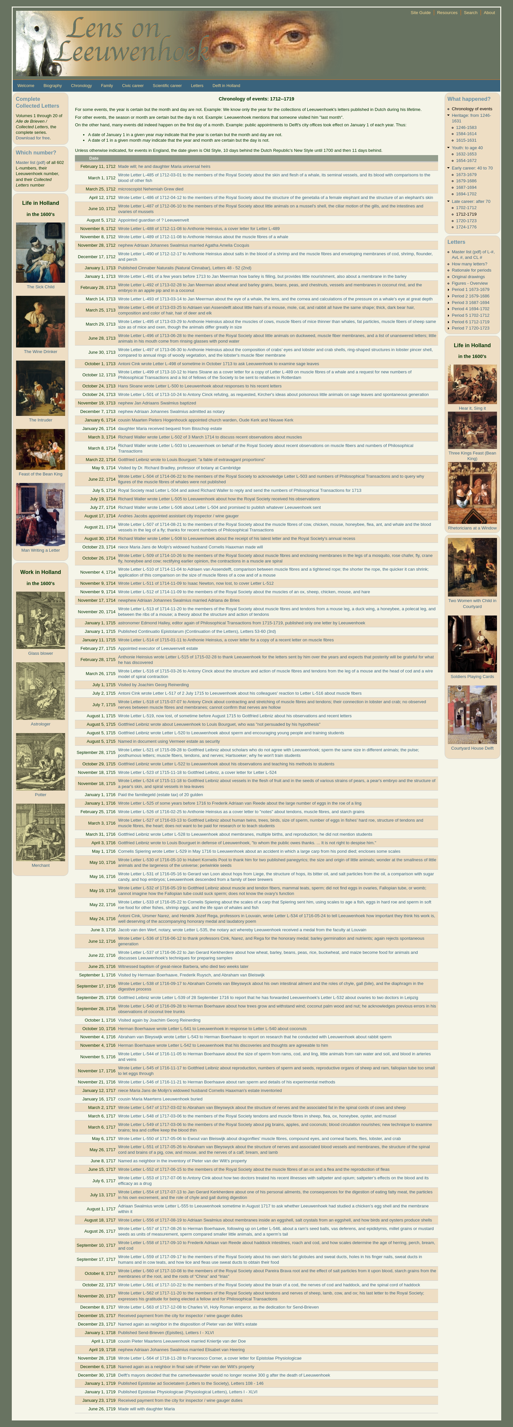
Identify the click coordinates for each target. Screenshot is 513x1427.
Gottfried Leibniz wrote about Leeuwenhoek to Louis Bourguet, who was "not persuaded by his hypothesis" (219, 724)
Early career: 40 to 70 (472, 168)
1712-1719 (466, 214)
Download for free (32, 137)
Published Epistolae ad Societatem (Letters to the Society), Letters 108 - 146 (191, 1383)
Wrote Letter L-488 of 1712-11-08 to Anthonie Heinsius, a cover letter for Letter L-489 (199, 228)
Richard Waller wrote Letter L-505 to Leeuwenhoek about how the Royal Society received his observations (219, 498)
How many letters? (469, 263)
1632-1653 (466, 154)
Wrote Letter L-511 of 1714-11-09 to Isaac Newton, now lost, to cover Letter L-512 (196, 583)
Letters (197, 85)
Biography (53, 85)
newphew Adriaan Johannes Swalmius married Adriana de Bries (179, 600)
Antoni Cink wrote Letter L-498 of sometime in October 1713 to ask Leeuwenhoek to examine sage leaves (218, 363)
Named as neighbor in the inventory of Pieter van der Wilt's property (182, 1160)
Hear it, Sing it (472, 408)
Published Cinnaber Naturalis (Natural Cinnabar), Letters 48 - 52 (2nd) (184, 267)
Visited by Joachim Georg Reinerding (153, 684)
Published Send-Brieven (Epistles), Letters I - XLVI (166, 1332)
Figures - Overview (470, 283)
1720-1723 (466, 220)
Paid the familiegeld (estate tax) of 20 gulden (160, 794)
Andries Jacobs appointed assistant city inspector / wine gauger (178, 515)
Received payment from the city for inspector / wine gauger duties (180, 1315)
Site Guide (421, 12)
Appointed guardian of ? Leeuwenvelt (153, 220)
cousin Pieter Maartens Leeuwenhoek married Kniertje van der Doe (182, 1341)
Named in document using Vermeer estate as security (169, 741)
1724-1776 (466, 226)
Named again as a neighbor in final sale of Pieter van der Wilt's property (186, 1366)
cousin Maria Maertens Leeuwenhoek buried (160, 1099)
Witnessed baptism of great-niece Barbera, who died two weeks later (183, 966)
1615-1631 (466, 140)
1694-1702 (466, 193)
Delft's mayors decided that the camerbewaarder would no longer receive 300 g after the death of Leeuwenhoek (224, 1375)
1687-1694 (466, 187)
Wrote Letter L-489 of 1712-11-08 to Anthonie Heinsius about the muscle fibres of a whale (203, 236)
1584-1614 (466, 133)
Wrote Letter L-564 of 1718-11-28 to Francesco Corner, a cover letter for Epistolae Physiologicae (210, 1358)
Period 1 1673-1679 (470, 289)
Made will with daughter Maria (146, 1408)
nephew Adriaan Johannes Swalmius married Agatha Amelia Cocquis (183, 245)
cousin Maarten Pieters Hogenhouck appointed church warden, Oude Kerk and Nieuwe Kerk (205, 420)
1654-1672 (466, 160)
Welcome (25, 85)
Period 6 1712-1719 (470, 321)
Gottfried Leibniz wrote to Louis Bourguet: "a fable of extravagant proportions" (191, 459)
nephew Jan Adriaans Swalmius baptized (157, 403)
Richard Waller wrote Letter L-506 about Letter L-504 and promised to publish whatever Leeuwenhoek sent (219, 507)
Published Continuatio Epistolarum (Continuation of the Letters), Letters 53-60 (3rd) (197, 631)
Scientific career (167, 85)
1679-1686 (466, 180)
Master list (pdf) (30, 162)
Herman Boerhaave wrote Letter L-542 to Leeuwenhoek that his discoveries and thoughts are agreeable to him (223, 1045)
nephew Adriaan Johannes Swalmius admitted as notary (171, 411)
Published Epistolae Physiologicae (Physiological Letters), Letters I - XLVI (187, 1391)
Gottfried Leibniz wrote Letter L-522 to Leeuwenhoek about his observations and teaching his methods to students (226, 763)
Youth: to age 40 (467, 147)
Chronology (81, 85)
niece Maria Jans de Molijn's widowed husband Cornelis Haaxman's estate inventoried (200, 1090)
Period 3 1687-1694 (470, 302)
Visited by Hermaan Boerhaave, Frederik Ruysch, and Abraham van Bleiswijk (191, 974)
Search (471, 12)
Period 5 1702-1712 (470, 315)
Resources (447, 12)
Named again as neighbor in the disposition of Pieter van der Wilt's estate (187, 1324)
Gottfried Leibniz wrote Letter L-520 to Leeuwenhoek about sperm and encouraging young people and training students (231, 732)
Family (107, 85)
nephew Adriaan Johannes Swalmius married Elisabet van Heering (181, 1349)
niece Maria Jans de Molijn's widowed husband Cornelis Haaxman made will (190, 546)
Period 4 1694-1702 (470, 308)
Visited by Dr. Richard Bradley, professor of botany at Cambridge (179, 467)
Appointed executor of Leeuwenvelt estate (158, 648)
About (489, 12)
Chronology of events (472, 108)
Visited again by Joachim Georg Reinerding (159, 1020)
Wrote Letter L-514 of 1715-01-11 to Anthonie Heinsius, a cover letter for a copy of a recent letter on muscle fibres (226, 639)
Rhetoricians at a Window (472, 528)
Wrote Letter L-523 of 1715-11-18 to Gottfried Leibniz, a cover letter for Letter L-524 (197, 772)
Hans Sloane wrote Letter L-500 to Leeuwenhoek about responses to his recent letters (200, 386)
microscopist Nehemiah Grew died (151, 189)
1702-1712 (466, 207)
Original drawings (468, 276)
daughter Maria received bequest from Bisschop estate (170, 428)
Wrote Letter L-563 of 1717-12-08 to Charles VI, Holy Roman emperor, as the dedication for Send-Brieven (218, 1307)
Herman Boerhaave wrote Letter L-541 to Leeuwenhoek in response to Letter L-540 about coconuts (212, 1028)
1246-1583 (466, 127)
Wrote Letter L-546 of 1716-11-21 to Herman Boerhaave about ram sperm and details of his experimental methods (226, 1081)
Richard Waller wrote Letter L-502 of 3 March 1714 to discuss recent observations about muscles (210, 437)
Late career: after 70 (471, 201)
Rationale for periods (471, 270)
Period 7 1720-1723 (470, 328)
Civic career (133, 85)
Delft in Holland (226, 85)
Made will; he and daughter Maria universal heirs (164, 166)
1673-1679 (466, 174)
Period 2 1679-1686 (470, 296)
